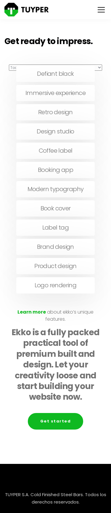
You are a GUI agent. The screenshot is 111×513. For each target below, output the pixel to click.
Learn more (31, 312)
